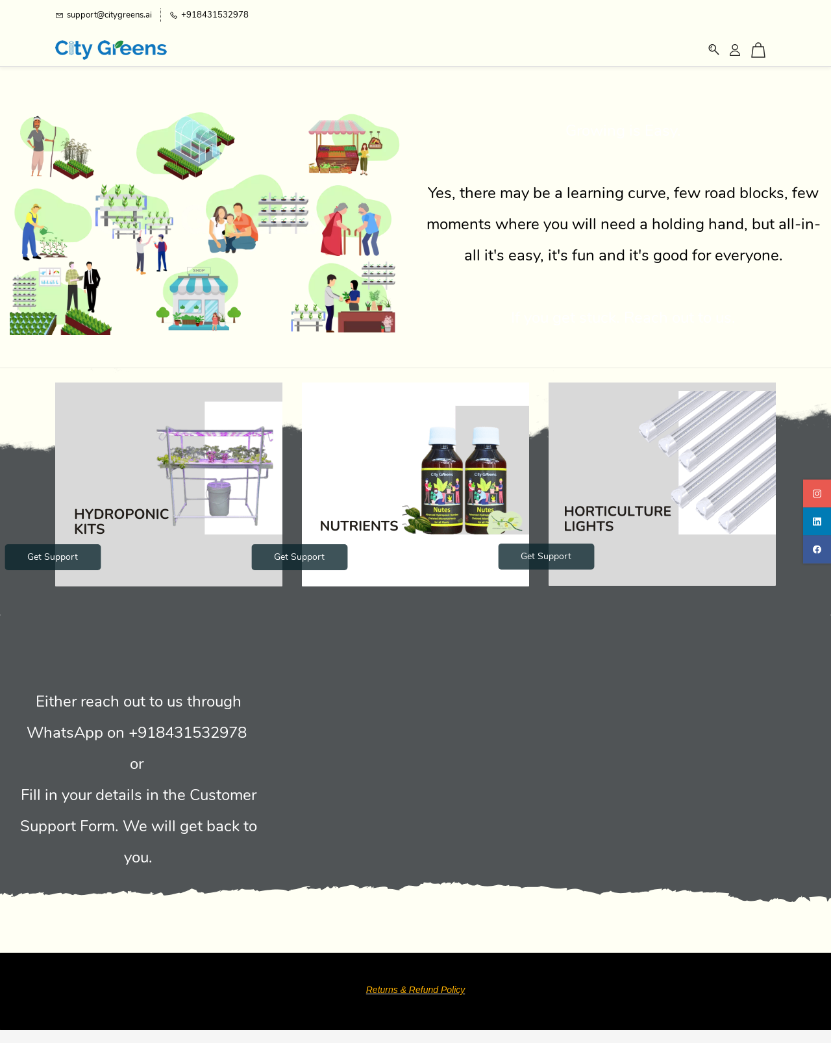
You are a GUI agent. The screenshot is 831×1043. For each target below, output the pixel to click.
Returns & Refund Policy (415, 990)
